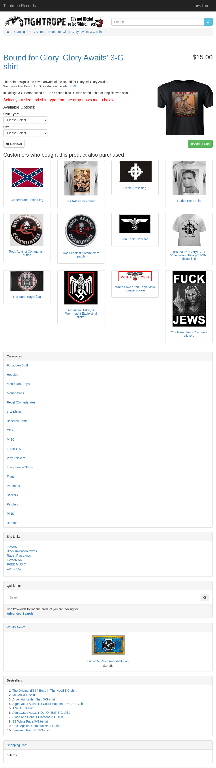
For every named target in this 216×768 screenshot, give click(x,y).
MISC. (11, 439)
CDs (10, 430)
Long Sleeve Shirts (20, 467)
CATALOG (14, 569)
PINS (10, 513)
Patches (12, 504)
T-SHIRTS (14, 449)
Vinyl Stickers (16, 458)
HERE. (73, 86)
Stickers (12, 495)
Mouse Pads (15, 393)
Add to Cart (200, 144)
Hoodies (12, 374)
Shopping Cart (17, 745)
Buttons (12, 523)
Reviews (14, 144)
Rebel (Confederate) (21, 402)
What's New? (16, 627)
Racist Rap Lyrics (19, 555)
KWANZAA (14, 560)
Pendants (13, 486)
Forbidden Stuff (17, 365)
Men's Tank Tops (18, 384)
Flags (10, 476)
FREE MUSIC (16, 564)
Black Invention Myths (22, 551)
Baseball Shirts (17, 421)
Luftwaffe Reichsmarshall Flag (108, 661)
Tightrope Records (19, 6)
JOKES (12, 546)
